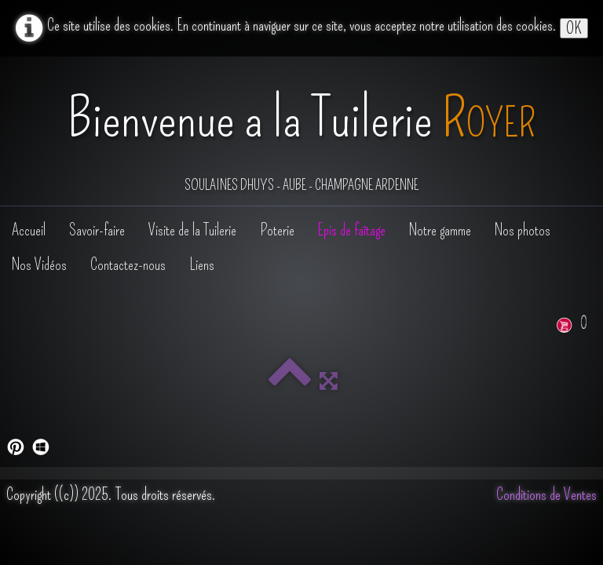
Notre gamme (440, 230)
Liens (201, 264)
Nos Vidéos (39, 264)
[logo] (301, 132)
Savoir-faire (97, 230)
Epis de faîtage (352, 230)
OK (574, 28)
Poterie (277, 230)
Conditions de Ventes (546, 494)
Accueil (29, 230)
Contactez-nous (128, 264)
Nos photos (522, 230)
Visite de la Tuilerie (192, 230)
